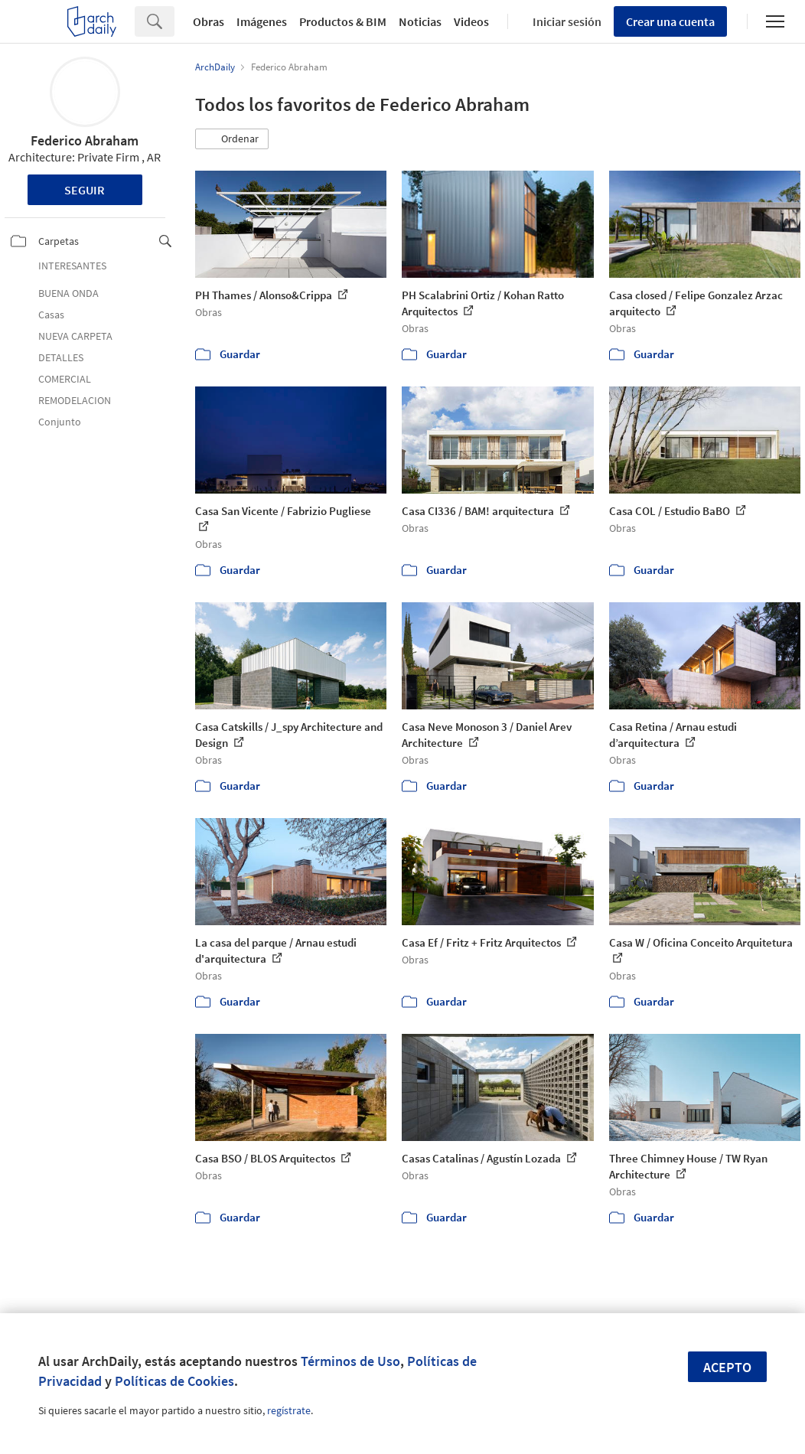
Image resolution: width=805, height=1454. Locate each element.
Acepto (727, 1367)
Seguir (84, 189)
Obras (208, 21)
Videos (471, 21)
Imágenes (261, 21)
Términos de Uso (350, 1361)
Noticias (420, 21)
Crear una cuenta (670, 21)
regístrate (289, 1410)
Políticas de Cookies (174, 1381)
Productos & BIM (342, 21)
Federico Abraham (85, 140)
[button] (232, 139)
